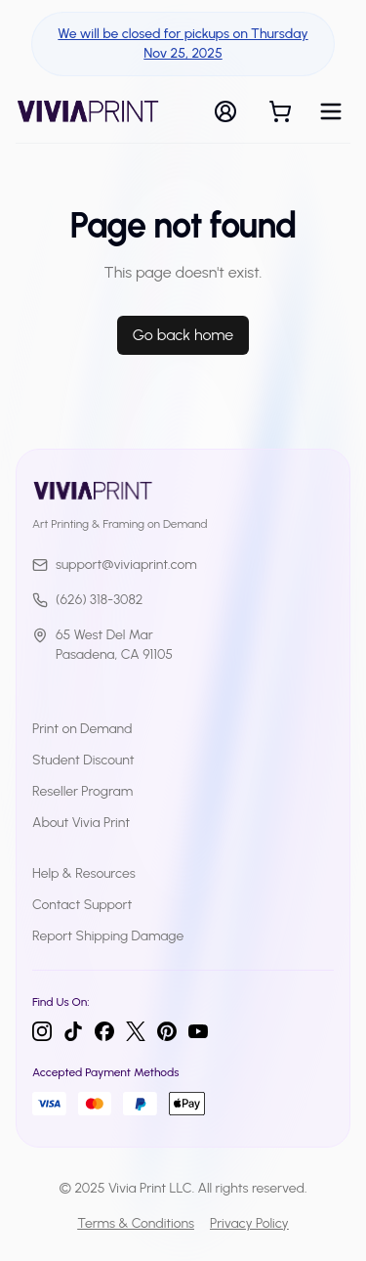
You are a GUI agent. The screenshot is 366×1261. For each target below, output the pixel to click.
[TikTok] (73, 1031)
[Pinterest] (167, 1031)
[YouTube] (198, 1031)
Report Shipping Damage (107, 936)
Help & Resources (84, 873)
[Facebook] (104, 1031)
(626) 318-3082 (87, 599)
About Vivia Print (81, 822)
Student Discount (83, 760)
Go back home (183, 335)
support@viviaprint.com (114, 564)
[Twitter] (135, 1031)
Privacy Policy (249, 1223)
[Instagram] (42, 1031)
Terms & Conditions (135, 1223)
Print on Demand (82, 728)
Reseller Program (82, 791)
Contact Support (82, 904)
